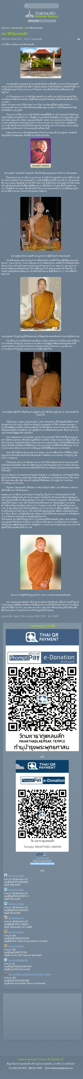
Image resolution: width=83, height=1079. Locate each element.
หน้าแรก (5, 28)
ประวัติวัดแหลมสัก (14, 34)
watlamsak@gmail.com (61, 1068)
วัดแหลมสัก (17, 28)
